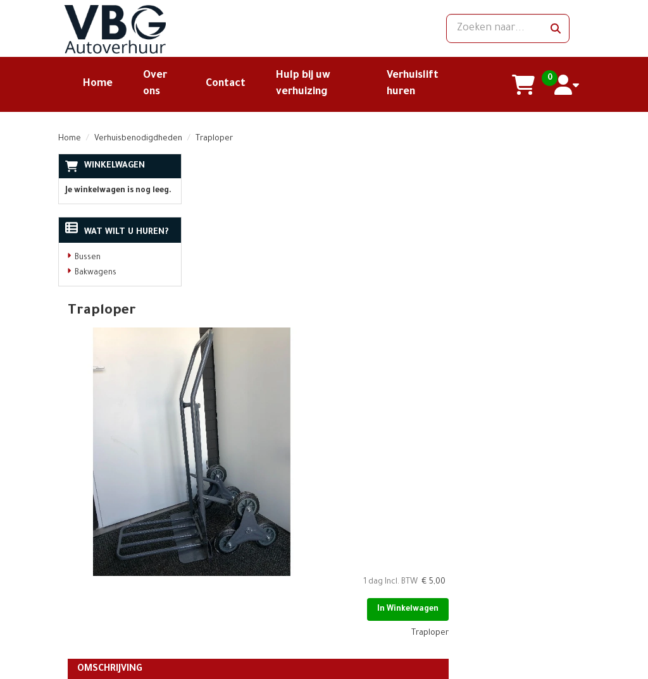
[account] (567, 84)
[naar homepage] (140, 28)
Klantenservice (319, 557)
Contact (226, 84)
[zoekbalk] (507, 28)
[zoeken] (555, 28)
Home (98, 84)
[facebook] (476, 565)
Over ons (219, 557)
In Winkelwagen (539, 215)
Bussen (88, 258)
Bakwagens (95, 273)
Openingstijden (232, 580)
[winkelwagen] (524, 84)
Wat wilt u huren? (116, 232)
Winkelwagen (114, 166)
